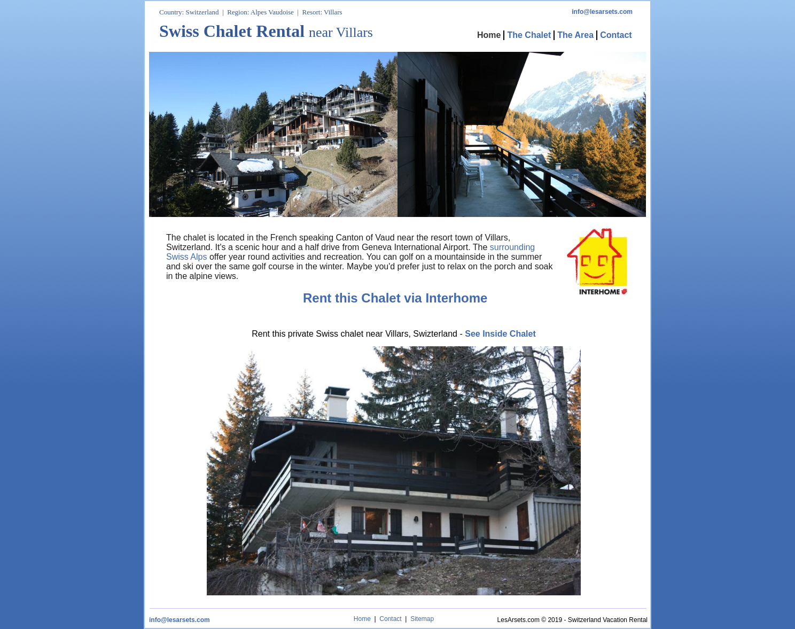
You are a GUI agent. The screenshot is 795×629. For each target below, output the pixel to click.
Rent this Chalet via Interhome (395, 298)
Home (362, 619)
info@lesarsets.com (179, 620)
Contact (390, 619)
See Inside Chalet (500, 333)
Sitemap (422, 619)
